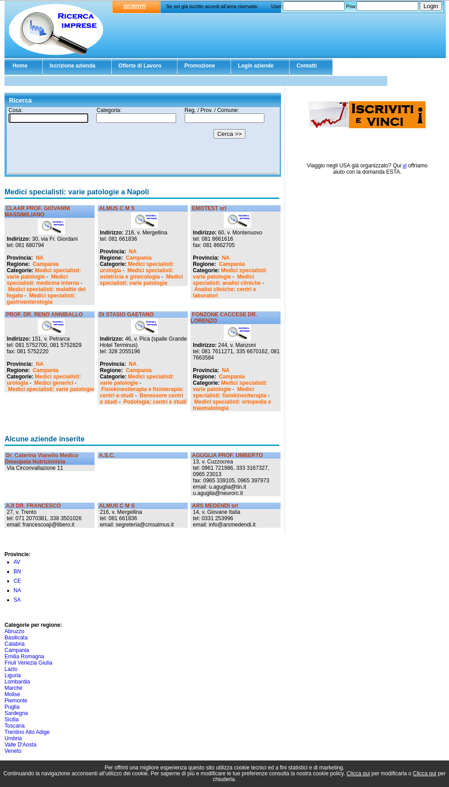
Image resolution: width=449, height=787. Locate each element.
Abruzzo (14, 631)
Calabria (15, 644)
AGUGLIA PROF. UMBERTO (227, 455)
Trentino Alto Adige (27, 732)
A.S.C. (107, 455)
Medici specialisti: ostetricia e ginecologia (137, 273)
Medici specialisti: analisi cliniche (227, 280)
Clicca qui (358, 773)
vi (405, 165)
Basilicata (16, 637)
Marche (14, 688)
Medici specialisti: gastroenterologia (41, 298)
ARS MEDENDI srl (215, 506)
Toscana (15, 726)
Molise (12, 694)
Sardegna (16, 713)
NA (39, 258)
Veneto (13, 751)
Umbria (13, 738)
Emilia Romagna (24, 656)
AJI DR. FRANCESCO (33, 506)
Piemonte (16, 700)
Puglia (12, 707)
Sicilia (11, 719)
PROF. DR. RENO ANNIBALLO (44, 314)
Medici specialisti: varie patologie (44, 273)
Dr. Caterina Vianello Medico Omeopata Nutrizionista (41, 458)
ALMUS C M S (117, 208)
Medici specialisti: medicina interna (43, 280)
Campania (46, 264)
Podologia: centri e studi (154, 402)
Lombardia (17, 682)
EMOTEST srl (209, 208)
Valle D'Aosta (20, 745)
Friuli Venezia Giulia (28, 663)
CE (17, 581)
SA (17, 600)
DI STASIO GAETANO (126, 314)
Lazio (11, 669)
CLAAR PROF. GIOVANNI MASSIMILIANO (37, 211)
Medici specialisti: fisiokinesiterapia (229, 392)
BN (17, 571)
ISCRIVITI (134, 6)
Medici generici (53, 383)
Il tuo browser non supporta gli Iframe (143, 141)
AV (17, 562)
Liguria (13, 675)
